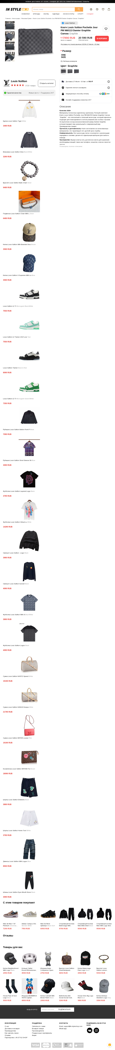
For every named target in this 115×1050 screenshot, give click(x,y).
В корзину (102, 39)
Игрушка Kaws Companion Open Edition (46, 969)
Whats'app (63, 1028)
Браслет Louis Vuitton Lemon (101, 969)
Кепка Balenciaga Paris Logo (84, 969)
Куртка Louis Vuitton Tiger (14, 120)
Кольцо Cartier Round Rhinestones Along (29, 969)
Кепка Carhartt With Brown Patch (47, 996)
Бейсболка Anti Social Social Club (65, 996)
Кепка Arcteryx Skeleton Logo (103, 996)
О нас (7, 1026)
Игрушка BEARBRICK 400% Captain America (29, 996)
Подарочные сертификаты (42, 1032)
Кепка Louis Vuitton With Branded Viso (19, 244)
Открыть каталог (47, 83)
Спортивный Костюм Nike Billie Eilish (85, 924)
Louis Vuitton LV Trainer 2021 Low (16, 336)
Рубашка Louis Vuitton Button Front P (18, 429)
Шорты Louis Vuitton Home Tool (17, 830)
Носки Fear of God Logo (10, 996)
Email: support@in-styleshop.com (70, 1026)
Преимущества (10, 1030)
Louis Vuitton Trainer (15, 367)
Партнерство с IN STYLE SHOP (16, 1037)
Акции (34, 1035)
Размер (67, 51)
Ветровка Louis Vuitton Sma (17, 151)
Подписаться (64, 1009)
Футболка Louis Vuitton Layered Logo (19, 491)
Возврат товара (38, 1028)
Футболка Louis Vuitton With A (18, 614)
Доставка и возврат (12, 1028)
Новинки (26, 14)
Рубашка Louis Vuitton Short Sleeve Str (19, 460)
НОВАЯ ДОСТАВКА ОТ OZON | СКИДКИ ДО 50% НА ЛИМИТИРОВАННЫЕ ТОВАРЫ (57, 1)
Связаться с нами (38, 1026)
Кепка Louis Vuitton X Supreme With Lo (19, 275)
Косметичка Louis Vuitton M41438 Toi (19, 768)
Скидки (90, 14)
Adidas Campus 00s (29, 924)
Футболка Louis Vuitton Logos (16, 645)
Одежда (56, 14)
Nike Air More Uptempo (47, 924)
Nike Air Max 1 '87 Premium (10, 924)
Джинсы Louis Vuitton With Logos (17, 861)
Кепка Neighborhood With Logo (10, 969)
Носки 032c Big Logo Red (85, 996)
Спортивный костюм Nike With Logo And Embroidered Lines (104, 924)
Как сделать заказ (12, 1032)
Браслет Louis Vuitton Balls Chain (17, 182)
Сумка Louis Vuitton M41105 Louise (17, 737)
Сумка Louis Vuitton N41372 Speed (18, 676)
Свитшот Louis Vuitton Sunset (16, 583)
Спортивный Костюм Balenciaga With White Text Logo (66, 924)
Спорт (80, 14)
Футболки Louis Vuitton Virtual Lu (17, 521)
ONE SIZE (63, 56)
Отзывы (8, 1035)
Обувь (46, 14)
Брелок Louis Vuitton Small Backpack (66, 969)
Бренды (36, 14)
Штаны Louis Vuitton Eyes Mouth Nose (19, 892)
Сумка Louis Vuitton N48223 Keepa (18, 707)
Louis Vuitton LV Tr (18, 306)
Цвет (69, 65)
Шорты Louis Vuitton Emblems (16, 799)
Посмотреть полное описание (71, 146)
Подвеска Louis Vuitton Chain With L (18, 213)
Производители (38, 1030)
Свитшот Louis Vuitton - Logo (15, 552)
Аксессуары (68, 14)
